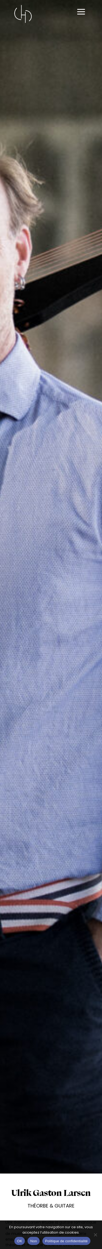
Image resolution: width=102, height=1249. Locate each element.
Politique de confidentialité (66, 1241)
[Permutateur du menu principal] (81, 12)
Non (33, 1241)
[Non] (95, 1234)
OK (19, 1241)
